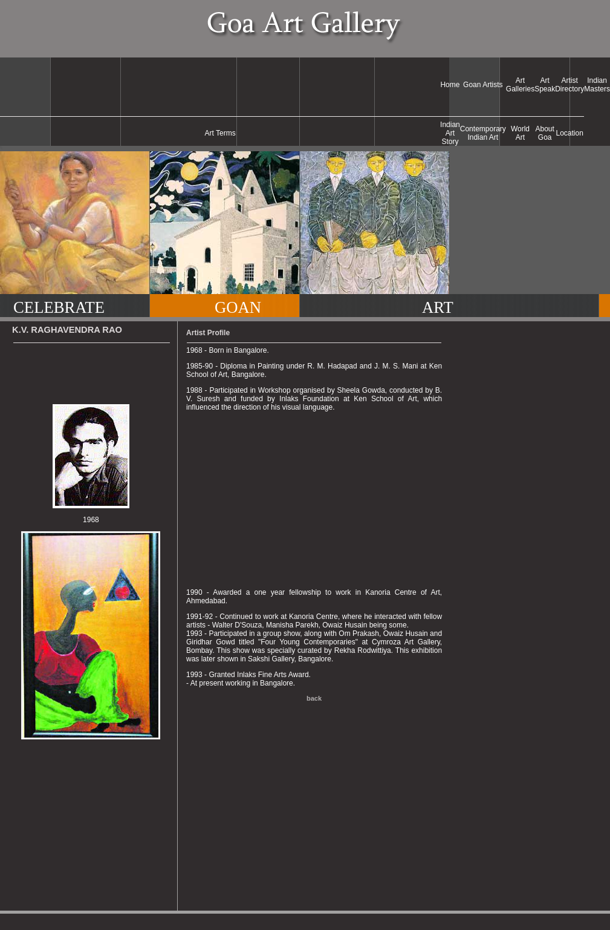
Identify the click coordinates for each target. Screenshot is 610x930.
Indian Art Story (450, 133)
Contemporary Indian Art (483, 133)
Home (449, 84)
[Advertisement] (220, 84)
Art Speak (544, 84)
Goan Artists (482, 84)
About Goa (545, 133)
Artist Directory (569, 84)
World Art (520, 133)
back (314, 698)
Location (569, 133)
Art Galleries (520, 84)
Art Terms (220, 133)
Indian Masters (597, 84)
